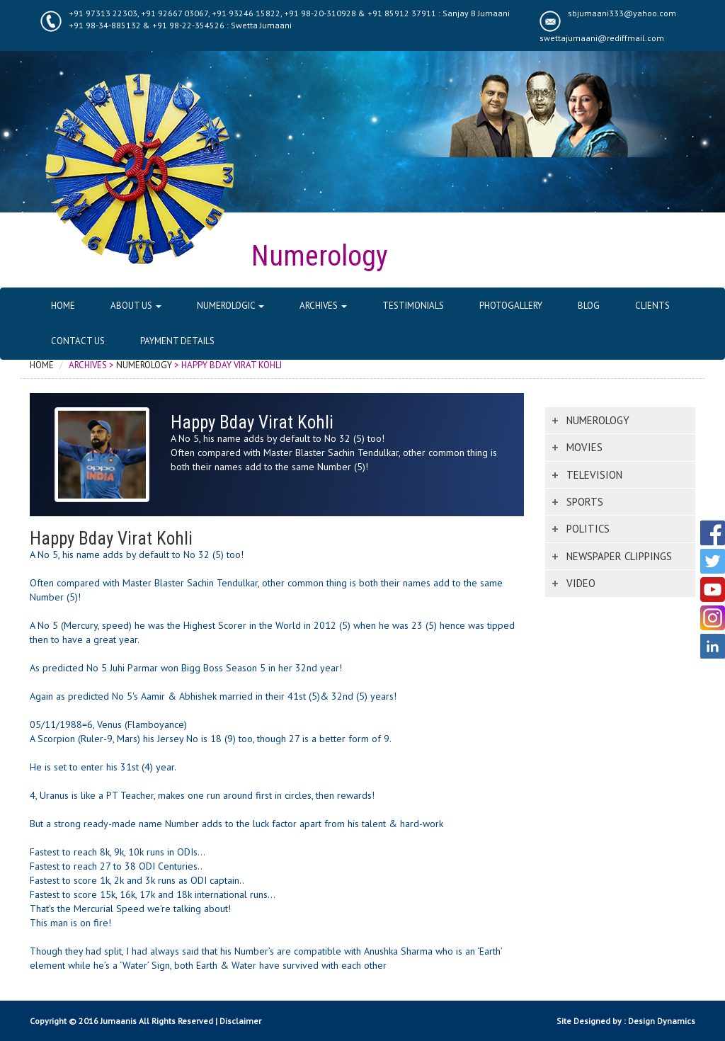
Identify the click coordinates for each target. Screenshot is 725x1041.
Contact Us (78, 341)
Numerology (144, 365)
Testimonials (413, 306)
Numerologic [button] (230, 306)
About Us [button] (135, 306)
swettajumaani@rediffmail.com (602, 38)
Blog (589, 306)
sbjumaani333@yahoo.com (622, 13)
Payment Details (177, 341)
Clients (652, 306)
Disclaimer (240, 1021)
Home (63, 306)
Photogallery (510, 306)
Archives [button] (323, 306)
